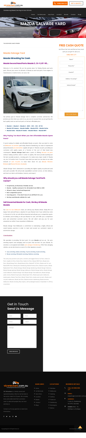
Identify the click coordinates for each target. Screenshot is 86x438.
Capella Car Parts (11, 261)
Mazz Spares (22, 282)
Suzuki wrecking (40, 252)
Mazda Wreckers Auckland (18, 164)
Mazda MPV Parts (8, 266)
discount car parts (47, 152)
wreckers (25, 259)
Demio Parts (19, 261)
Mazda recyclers (43, 266)
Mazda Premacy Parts (33, 266)
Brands (66, 14)
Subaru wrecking (20, 252)
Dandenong (53, 402)
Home (33, 14)
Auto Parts (51, 14)
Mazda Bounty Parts (23, 263)
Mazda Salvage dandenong (30, 268)
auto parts (20, 259)
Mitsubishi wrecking (22, 254)
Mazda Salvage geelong (9, 270)
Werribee (52, 388)
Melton (52, 408)
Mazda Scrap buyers (16, 275)
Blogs (79, 14)
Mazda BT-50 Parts (34, 263)
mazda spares (7, 277)
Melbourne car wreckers (12, 146)
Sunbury (52, 397)
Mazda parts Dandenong (20, 266)
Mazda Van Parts (19, 280)
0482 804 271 (60, 3)
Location (59, 14)
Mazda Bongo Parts (12, 263)
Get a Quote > (76, 3)
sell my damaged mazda (32, 282)
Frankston (53, 400)
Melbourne (53, 391)
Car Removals (41, 14)
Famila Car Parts (27, 261)
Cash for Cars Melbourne (13, 210)
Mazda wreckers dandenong (31, 280)
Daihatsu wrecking (33, 254)
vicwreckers (6, 284)
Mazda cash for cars (45, 263)
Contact (73, 14)
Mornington (53, 405)
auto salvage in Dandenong (32, 245)
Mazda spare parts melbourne (41, 275)
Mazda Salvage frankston (44, 268)
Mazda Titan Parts (16, 277)
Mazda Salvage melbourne (24, 270)
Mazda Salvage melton (37, 270)
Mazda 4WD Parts (37, 261)
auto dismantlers (18, 148)
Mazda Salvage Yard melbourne (33, 273)
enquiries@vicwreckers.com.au (77, 395)
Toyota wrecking (30, 252)
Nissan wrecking (11, 254)
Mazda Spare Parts (28, 275)
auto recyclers (16, 162)
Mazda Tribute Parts (27, 277)
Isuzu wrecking (11, 252)
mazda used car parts (38, 277)
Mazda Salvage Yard (14, 53)
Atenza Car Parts (39, 259)
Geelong (52, 394)
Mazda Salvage (18, 268)
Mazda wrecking (14, 282)
